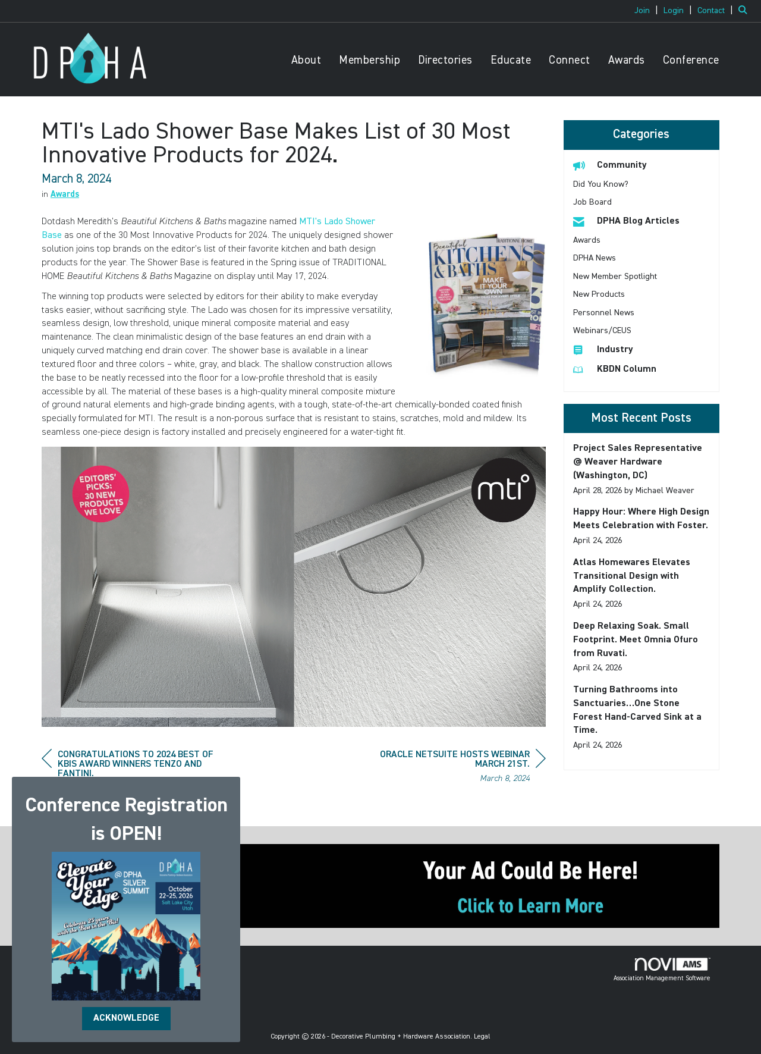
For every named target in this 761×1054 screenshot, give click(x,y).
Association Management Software (662, 969)
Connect (569, 60)
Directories (445, 60)
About (306, 60)
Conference (691, 60)
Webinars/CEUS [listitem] (602, 331)
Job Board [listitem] (592, 202)
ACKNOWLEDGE (126, 1018)
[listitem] (647, 10)
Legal (482, 1036)
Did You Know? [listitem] (600, 184)
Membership (369, 60)
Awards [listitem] (586, 240)
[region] (456, 768)
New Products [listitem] (599, 294)
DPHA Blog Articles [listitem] (626, 221)
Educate (511, 60)
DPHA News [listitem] (594, 258)
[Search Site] (745, 10)
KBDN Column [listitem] (614, 369)
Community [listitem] (610, 165)
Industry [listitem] (603, 349)
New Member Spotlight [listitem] (615, 276)
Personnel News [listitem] (603, 313)
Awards (626, 60)
